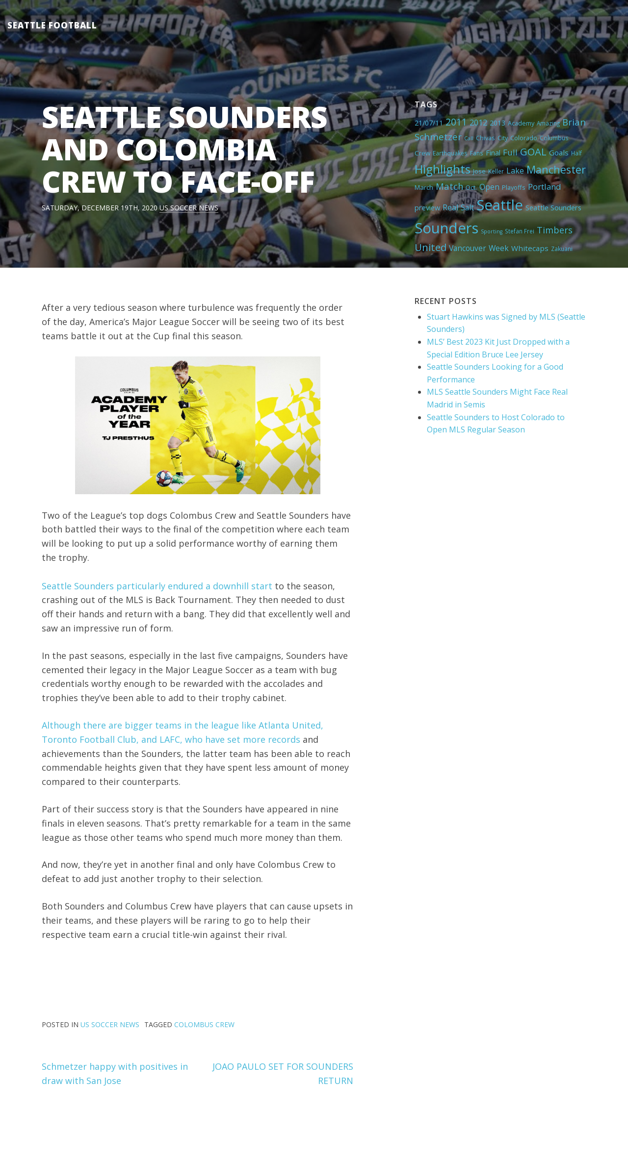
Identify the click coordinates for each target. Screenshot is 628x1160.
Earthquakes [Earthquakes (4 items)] (450, 153)
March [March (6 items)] (424, 187)
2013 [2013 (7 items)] (497, 122)
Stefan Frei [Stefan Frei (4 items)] (519, 231)
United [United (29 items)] (430, 247)
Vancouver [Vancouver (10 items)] (467, 248)
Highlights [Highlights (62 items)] (443, 169)
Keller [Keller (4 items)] (496, 171)
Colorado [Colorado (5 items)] (523, 137)
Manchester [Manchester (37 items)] (556, 169)
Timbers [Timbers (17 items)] (555, 230)
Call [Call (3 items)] (468, 138)
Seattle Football (52, 25)
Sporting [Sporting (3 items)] (491, 231)
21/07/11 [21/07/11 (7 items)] (429, 122)
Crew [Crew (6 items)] (422, 153)
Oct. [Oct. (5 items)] (471, 187)
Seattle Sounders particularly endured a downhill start (157, 586)
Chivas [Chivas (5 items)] (485, 137)
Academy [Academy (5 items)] (521, 123)
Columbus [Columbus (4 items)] (554, 138)
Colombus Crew (204, 1024)
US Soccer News (188, 207)
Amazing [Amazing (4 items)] (548, 123)
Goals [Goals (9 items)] (559, 152)
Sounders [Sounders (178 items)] (446, 228)
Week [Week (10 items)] (499, 248)
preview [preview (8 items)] (427, 207)
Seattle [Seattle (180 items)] (499, 205)
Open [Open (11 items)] (489, 186)
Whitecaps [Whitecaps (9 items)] (530, 248)
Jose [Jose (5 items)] (479, 171)
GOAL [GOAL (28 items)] (533, 151)
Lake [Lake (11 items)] (515, 170)
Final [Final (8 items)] (493, 152)
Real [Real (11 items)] (450, 207)
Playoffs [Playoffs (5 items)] (513, 187)
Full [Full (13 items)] (510, 152)
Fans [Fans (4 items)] (476, 153)
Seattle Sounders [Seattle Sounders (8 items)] (553, 207)
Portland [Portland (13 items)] (544, 186)
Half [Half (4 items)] (576, 153)
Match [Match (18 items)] (449, 186)
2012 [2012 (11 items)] (478, 122)
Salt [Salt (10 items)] (467, 207)
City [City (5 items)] (502, 137)
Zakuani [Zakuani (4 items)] (562, 248)
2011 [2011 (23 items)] (456, 121)
